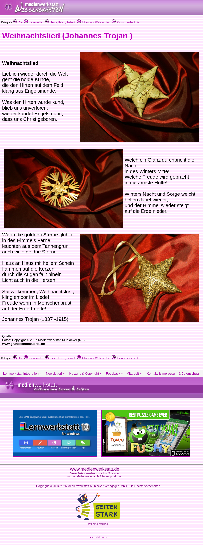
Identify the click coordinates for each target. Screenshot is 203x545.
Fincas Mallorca (97, 537)
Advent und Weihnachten (93, 22)
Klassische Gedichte (125, 22)
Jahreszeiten (33, 22)
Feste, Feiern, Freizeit (60, 22)
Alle (18, 22)
